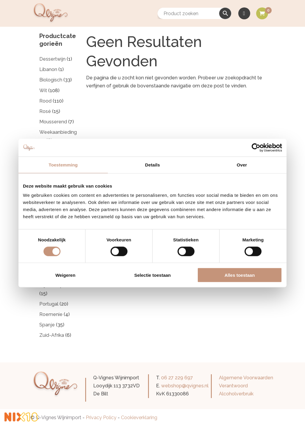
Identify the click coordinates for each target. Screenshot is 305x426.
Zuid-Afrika (51, 335)
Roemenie (51, 314)
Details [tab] (152, 164)
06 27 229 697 (177, 378)
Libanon (48, 69)
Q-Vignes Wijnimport (58, 417)
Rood (45, 101)
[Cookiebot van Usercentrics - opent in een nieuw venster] (256, 147)
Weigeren (65, 275)
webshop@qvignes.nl (184, 386)
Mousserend (53, 122)
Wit (43, 90)
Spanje (47, 325)
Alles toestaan (240, 275)
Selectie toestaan (152, 275)
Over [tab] (242, 164)
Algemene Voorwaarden (246, 378)
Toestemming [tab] (63, 164)
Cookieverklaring (139, 417)
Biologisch (50, 80)
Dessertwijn (52, 59)
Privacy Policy (101, 417)
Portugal (48, 304)
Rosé (45, 111)
